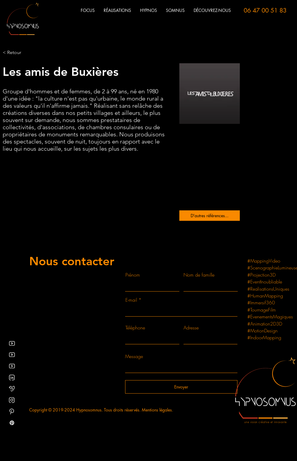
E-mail (131, 299)
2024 (69, 410)
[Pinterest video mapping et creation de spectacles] (12, 411)
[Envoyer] (181, 387)
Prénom (132, 274)
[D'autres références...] (209, 215)
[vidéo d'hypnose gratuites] (12, 355)
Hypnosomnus (89, 410)
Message (134, 356)
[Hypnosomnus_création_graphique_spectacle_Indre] (12, 389)
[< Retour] (14, 52)
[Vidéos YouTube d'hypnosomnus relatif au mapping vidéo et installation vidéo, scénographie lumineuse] (12, 343)
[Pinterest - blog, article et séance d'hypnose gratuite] (12, 423)
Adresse (191, 327)
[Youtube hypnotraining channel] (12, 366)
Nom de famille (199, 274)
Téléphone (135, 327)
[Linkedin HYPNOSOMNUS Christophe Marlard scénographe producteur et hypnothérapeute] (12, 377)
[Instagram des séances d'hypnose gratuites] (12, 400)
